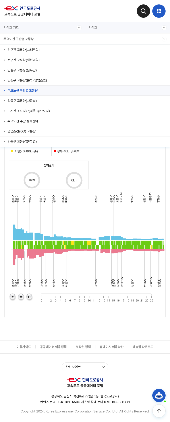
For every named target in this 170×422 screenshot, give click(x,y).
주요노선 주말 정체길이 (23, 121)
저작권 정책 (83, 347)
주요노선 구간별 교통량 (85, 39)
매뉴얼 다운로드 (143, 347)
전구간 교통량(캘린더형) (24, 60)
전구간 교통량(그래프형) (24, 50)
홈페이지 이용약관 (112, 347)
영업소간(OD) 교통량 (22, 131)
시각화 (127, 27)
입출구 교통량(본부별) (22, 142)
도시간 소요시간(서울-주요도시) (29, 111)
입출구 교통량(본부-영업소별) (27, 80)
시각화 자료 (42, 27)
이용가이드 (24, 347)
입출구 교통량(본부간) (22, 70)
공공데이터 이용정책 (53, 347)
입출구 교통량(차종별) (22, 101)
